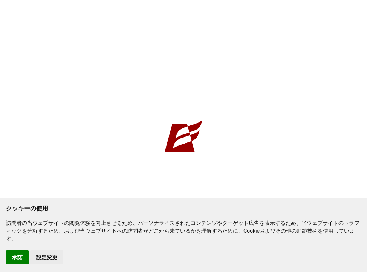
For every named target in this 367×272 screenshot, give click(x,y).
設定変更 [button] (46, 257)
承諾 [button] (17, 257)
